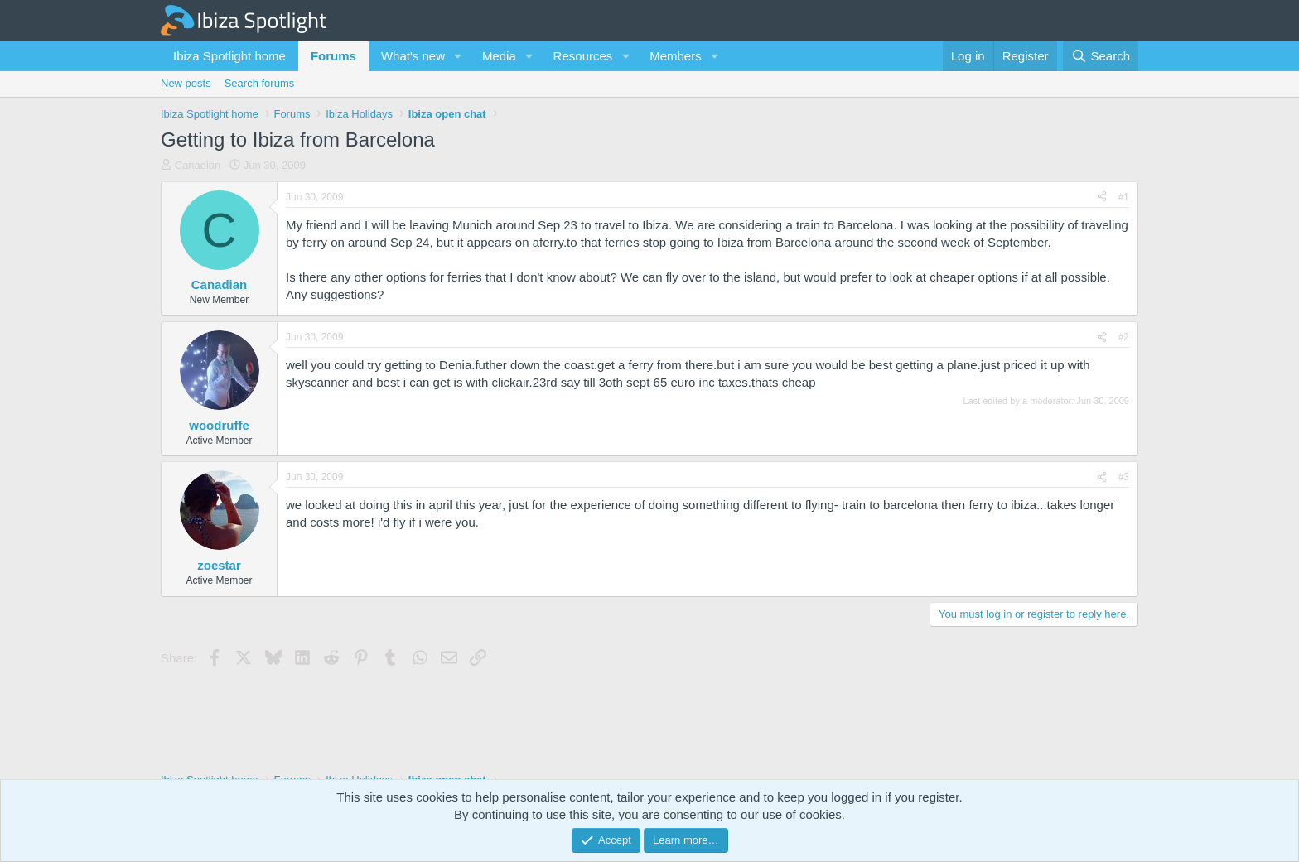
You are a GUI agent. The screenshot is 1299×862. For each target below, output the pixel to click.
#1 (1123, 197)
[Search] (1100, 56)
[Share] (1102, 197)
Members (676, 56)
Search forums (260, 83)
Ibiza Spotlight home (229, 56)
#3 (1123, 477)
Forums (333, 56)
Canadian (198, 165)
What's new (413, 56)
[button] (458, 56)
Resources (583, 56)
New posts (186, 83)
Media (499, 56)
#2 (1123, 337)
